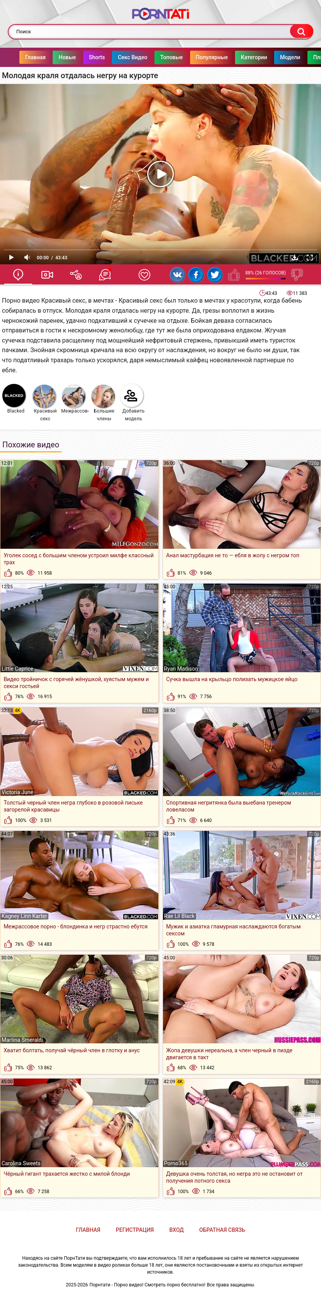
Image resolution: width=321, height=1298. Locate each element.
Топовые (156, 57)
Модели (274, 57)
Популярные (196, 57)
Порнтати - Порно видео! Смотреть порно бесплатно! (147, 1285)
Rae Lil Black (179, 916)
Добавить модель (132, 402)
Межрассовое (75, 399)
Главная (20, 57)
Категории (238, 57)
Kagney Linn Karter (24, 916)
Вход (176, 1230)
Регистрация (135, 1230)
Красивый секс (45, 403)
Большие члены (103, 403)
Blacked (14, 399)
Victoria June (17, 792)
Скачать (295, 257)
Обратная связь (222, 1230)
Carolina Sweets (21, 1163)
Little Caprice (17, 669)
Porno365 (176, 1163)
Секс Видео (117, 57)
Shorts (81, 57)
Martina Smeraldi (22, 1040)
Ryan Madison (181, 669)
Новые (51, 57)
